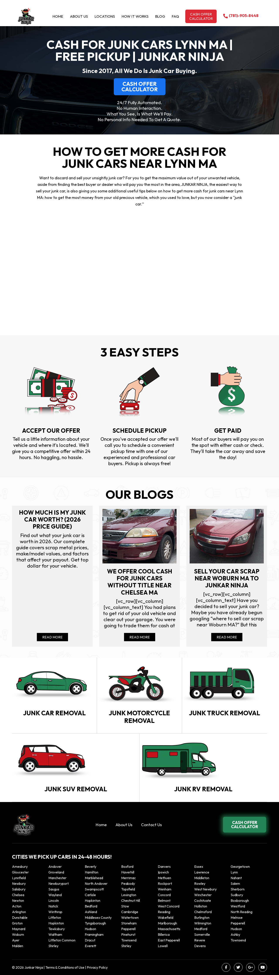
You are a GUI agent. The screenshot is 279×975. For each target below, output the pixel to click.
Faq (175, 16)
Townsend (128, 940)
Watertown (130, 917)
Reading (164, 912)
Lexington (128, 895)
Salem (235, 883)
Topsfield (128, 889)
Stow (125, 906)
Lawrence (201, 872)
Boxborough (240, 900)
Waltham (55, 934)
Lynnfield (19, 878)
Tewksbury (56, 929)
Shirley (53, 946)
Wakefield (165, 917)
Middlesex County (98, 917)
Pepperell (238, 923)
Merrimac (128, 878)
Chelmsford (203, 912)
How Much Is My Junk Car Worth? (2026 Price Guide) (52, 519)
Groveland (56, 872)
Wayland (55, 895)
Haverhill (127, 872)
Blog (160, 16)
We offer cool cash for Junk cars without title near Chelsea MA (139, 582)
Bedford (91, 906)
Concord (164, 895)
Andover (55, 866)
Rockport (165, 883)
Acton (16, 906)
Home (58, 16)
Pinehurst (128, 934)
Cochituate (202, 900)
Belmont (164, 900)
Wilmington (202, 923)
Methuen (164, 878)
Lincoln (53, 900)
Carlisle (90, 895)
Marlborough (167, 923)
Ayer (15, 940)
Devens (200, 946)
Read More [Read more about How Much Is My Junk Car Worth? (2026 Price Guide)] (52, 637)
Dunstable (19, 917)
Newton (18, 900)
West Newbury (205, 889)
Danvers (164, 866)
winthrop (55, 912)
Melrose (237, 917)
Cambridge (129, 912)
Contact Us (151, 824)
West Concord (168, 906)
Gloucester (20, 872)
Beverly (90, 866)
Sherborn (238, 889)
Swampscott (94, 889)
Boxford (127, 866)
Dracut (90, 940)
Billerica (164, 934)
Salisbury (19, 889)
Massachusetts (169, 929)
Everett (90, 946)
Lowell (163, 946)
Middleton (201, 878)
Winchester (203, 895)
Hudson (90, 929)
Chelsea (18, 895)
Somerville (202, 934)
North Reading (241, 912)
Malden (17, 946)
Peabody (128, 883)
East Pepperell (169, 940)
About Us (79, 16)
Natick (53, 906)
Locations (105, 16)
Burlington (201, 917)
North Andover (96, 883)
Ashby (235, 934)
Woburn (18, 934)
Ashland (91, 912)
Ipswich (163, 872)
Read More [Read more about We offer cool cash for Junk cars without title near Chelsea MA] (139, 637)
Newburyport (58, 883)
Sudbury (237, 895)
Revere (200, 940)
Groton (17, 923)
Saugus (53, 889)
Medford (200, 929)
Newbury (19, 883)
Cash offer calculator (201, 16)
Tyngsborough (95, 923)
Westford (238, 906)
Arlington (19, 912)
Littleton (54, 917)
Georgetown (240, 866)
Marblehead (94, 878)
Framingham (94, 934)
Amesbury (20, 866)
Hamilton (91, 872)
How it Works (135, 16)
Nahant (236, 878)
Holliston (200, 906)
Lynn (234, 872)
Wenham (164, 889)
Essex (198, 866)
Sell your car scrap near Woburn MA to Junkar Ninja (226, 578)
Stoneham (129, 923)
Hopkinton (92, 900)
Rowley (199, 883)
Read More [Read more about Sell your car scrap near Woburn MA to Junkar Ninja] (227, 637)
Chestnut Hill (130, 900)
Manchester (57, 878)
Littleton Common (61, 940)
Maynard (18, 929)
